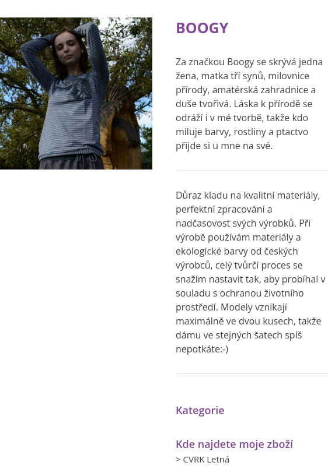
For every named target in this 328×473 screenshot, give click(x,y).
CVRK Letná (206, 459)
